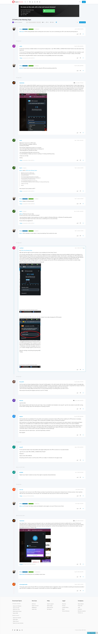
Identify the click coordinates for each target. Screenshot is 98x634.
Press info (80, 605)
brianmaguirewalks (23, 584)
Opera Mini (15, 619)
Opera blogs (49, 605)
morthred (21, 248)
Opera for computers (18, 22)
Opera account (35, 605)
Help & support (50, 603)
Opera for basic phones (18, 623)
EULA (63, 609)
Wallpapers (34, 607)
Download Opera (49, 10)
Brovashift (21, 381)
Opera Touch (16, 621)
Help (48, 600)
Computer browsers (16, 603)
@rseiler (36, 65)
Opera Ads (34, 609)
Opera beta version (17, 611)
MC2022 (21, 472)
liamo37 (21, 447)
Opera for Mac (16, 607)
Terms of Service (65, 611)
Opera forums (50, 607)
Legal (63, 600)
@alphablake (22, 574)
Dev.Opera (49, 609)
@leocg (24, 211)
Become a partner (82, 611)
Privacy (63, 605)
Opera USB (15, 613)
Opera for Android (17, 617)
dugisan (21, 416)
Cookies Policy (65, 607)
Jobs (79, 607)
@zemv (21, 170)
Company (80, 600)
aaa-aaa (21, 489)
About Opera (81, 603)
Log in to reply (82, 22)
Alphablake (21, 82)
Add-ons (34, 603)
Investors (80, 609)
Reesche (21, 400)
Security (64, 603)
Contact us (80, 612)
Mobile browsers (15, 615)
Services (34, 600)
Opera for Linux (16, 609)
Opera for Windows (17, 605)
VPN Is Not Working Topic (31, 170)
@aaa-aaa (37, 503)
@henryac (21, 31)
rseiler (20, 46)
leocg (20, 29)
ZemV (20, 140)
